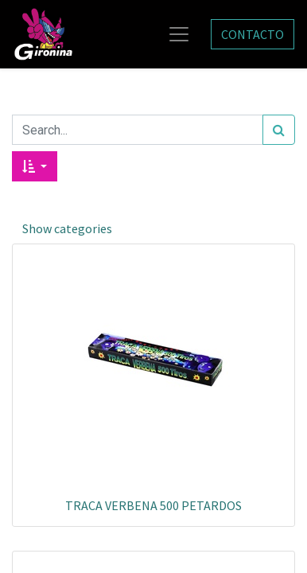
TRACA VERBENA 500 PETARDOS (153, 505)
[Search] (278, 130)
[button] (34, 166)
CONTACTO (252, 34)
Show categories (67, 228)
